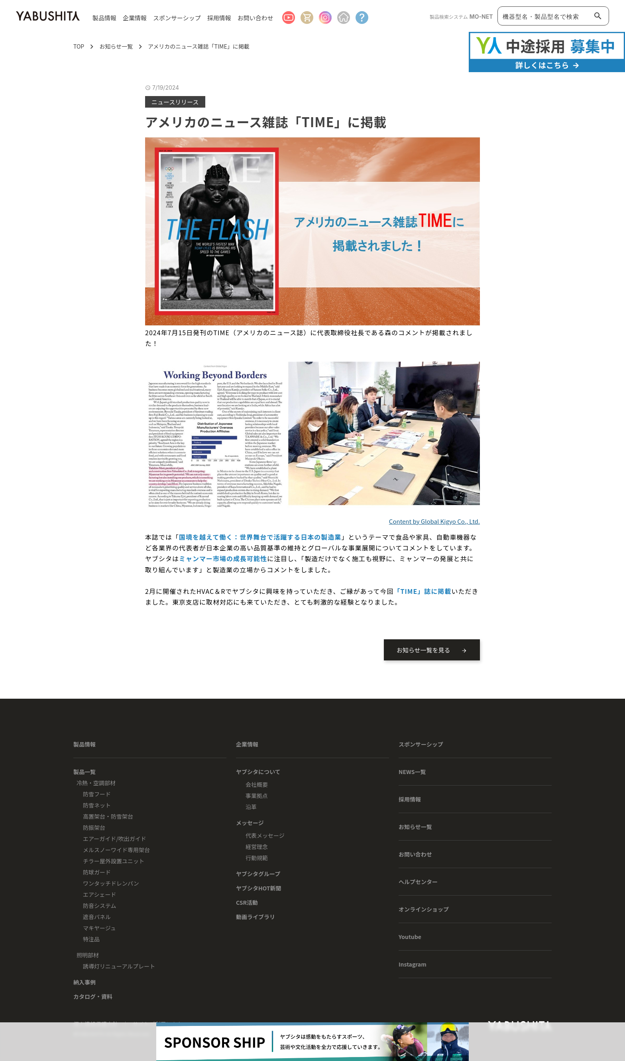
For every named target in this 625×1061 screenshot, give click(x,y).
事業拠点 (257, 796)
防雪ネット (97, 805)
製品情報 (84, 744)
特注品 (91, 939)
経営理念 (257, 847)
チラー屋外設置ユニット (113, 861)
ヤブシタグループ (258, 874)
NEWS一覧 (412, 772)
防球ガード (97, 872)
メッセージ (250, 823)
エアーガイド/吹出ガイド (114, 839)
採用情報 (219, 18)
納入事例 (84, 982)
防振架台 (94, 827)
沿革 (251, 807)
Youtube (410, 937)
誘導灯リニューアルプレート (119, 966)
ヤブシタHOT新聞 (258, 888)
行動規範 (257, 858)
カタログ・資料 (92, 996)
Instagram (412, 964)
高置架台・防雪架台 (108, 816)
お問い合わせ (255, 18)
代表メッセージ (265, 835)
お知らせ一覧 (415, 827)
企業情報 (247, 744)
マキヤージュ (99, 928)
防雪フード (97, 794)
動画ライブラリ (255, 917)
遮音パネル (97, 917)
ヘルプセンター (418, 882)
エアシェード (99, 894)
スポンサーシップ (177, 18)
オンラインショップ (424, 909)
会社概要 (257, 784)
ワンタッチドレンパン (111, 883)
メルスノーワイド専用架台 (116, 850)
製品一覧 (84, 772)
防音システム (99, 906)
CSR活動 (247, 902)
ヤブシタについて (258, 772)
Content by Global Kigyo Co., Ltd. (434, 521)
